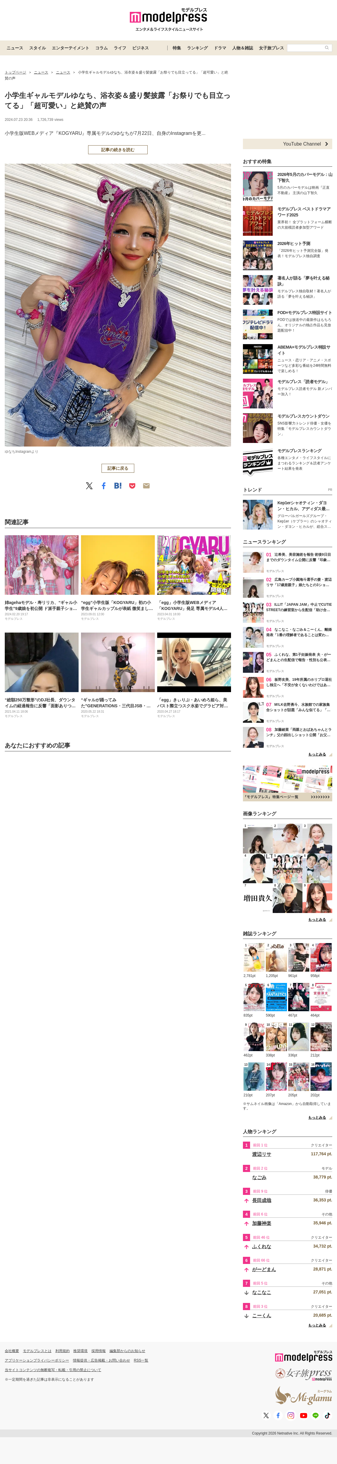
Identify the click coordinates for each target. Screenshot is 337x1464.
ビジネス (140, 48)
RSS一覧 (141, 1360)
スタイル (37, 48)
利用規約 (62, 1351)
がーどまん (264, 1269)
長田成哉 (261, 1200)
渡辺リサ (261, 1154)
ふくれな (261, 1246)
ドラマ (220, 48)
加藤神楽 (261, 1223)
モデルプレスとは (37, 1351)
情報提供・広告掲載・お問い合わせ (101, 1360)
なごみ (259, 1177)
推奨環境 (80, 1351)
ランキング (197, 48)
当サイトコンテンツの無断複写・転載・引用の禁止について (53, 1370)
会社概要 (12, 1351)
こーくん (261, 1315)
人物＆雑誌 (242, 48)
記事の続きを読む (118, 149)
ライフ (120, 48)
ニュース (15, 48)
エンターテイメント (70, 48)
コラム (101, 48)
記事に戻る (117, 468)
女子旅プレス (271, 48)
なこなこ (261, 1292)
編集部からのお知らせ (127, 1351)
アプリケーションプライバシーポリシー (37, 1360)
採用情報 (98, 1351)
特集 (177, 48)
